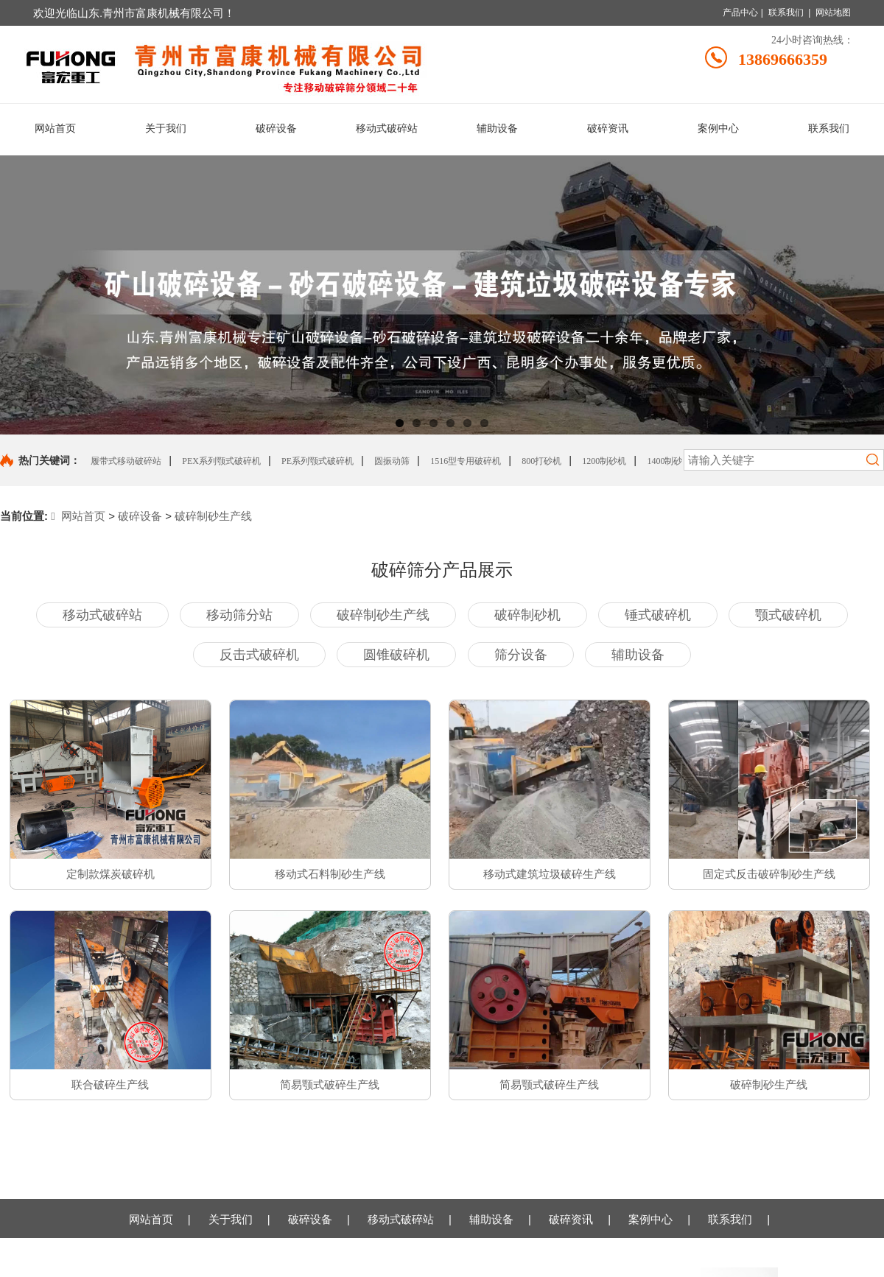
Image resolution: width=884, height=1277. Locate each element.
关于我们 (230, 1219)
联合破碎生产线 (110, 1085)
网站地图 (833, 12)
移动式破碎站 (401, 1219)
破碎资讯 (571, 1219)
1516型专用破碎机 (465, 461)
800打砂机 (541, 461)
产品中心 (740, 12)
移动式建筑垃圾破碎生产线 (549, 874)
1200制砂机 (604, 461)
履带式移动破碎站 (126, 461)
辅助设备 (491, 1219)
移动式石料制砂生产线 (330, 874)
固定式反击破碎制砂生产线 (769, 874)
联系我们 (786, 12)
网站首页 (78, 516)
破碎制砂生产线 (213, 516)
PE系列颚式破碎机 (317, 461)
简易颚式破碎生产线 (329, 1085)
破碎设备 (140, 516)
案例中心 (650, 1219)
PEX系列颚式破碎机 (221, 461)
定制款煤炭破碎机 (110, 874)
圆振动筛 (392, 461)
